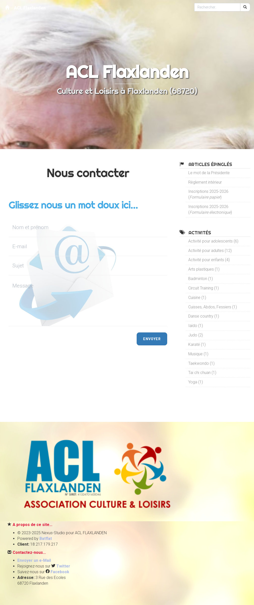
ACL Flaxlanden (25, 7)
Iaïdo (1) (195, 325)
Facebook (60, 571)
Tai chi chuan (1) (202, 372)
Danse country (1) (203, 316)
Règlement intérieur (205, 182)
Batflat (45, 538)
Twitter (63, 566)
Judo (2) (195, 335)
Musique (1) (198, 354)
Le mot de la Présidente (209, 172)
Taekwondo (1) (201, 363)
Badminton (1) (200, 278)
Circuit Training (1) (203, 288)
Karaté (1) (197, 344)
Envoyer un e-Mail (34, 560)
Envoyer (152, 339)
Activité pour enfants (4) (209, 259)
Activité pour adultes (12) (210, 250)
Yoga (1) (195, 382)
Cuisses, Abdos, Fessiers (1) (212, 307)
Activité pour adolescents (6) (213, 241)
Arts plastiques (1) (204, 269)
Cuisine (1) (197, 297)
